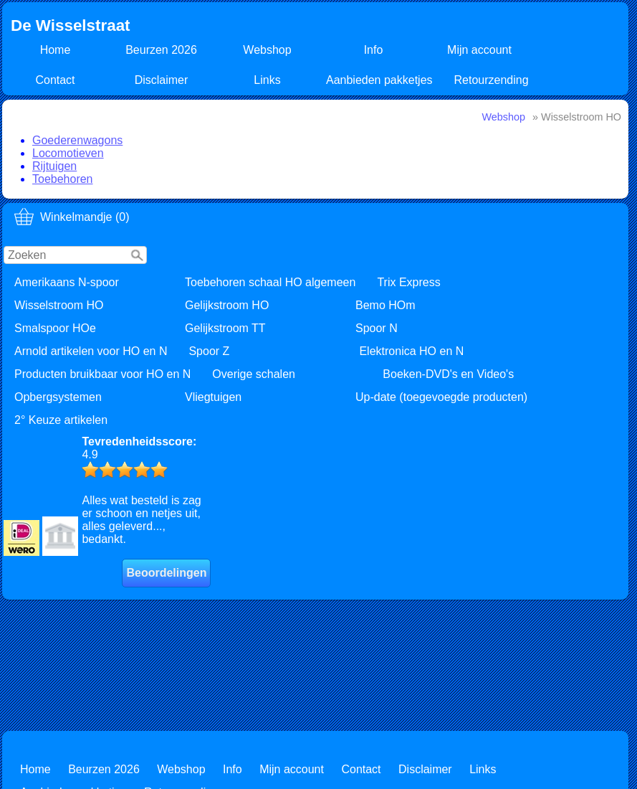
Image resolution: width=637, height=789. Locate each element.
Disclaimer (161, 80)
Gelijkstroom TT (225, 328)
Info (373, 50)
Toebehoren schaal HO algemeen (270, 282)
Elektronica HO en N (411, 351)
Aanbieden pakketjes (379, 80)
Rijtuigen (54, 166)
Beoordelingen (166, 573)
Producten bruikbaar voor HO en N (102, 374)
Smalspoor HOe (55, 328)
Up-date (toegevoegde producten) (441, 397)
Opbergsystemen (58, 397)
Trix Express (408, 282)
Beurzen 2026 (161, 50)
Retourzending (491, 80)
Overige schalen (253, 374)
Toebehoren (62, 179)
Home (55, 50)
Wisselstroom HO (58, 305)
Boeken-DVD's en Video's (448, 374)
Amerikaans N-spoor (66, 282)
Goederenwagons (77, 140)
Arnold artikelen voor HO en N (90, 351)
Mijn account (479, 50)
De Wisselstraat (70, 25)
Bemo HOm (385, 305)
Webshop (267, 50)
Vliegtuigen (213, 397)
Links (267, 80)
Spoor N (376, 328)
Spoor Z (208, 351)
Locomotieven (68, 153)
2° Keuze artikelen (60, 420)
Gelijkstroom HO (227, 305)
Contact (55, 80)
